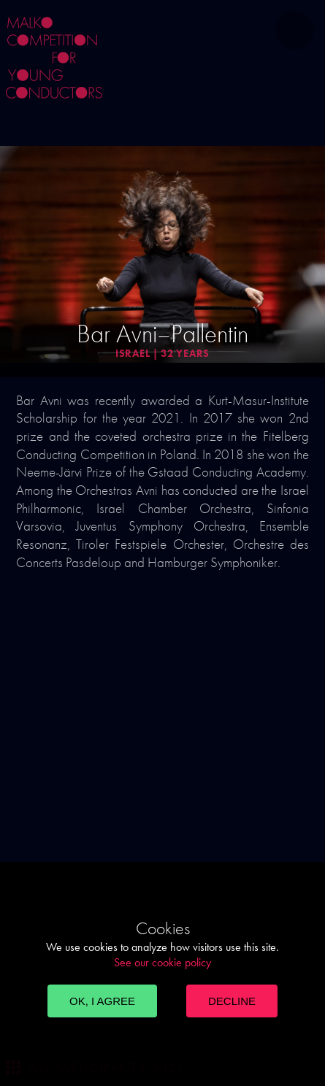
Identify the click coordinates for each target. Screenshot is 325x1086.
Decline (232, 1001)
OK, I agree (102, 1001)
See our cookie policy (162, 962)
